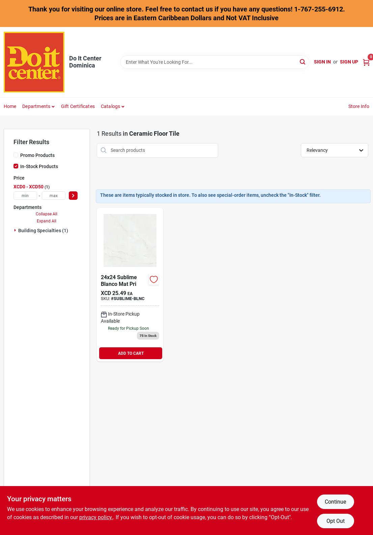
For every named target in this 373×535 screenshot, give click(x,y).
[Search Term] (214, 62)
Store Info (359, 106)
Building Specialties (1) (43, 230)
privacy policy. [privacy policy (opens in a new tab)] (96, 517)
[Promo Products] (15, 155)
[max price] (53, 195)
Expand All (46, 221)
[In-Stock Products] (15, 166)
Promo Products (37, 155)
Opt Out (335, 521)
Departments (36, 106)
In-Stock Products (39, 166)
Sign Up (349, 61)
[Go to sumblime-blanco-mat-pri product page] (130, 285)
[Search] (303, 61)
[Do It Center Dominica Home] (34, 62)
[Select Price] (73, 195)
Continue (335, 502)
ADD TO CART (131, 353)
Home (10, 106)
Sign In (322, 61)
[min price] (25, 195)
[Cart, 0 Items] (366, 61)
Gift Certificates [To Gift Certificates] (78, 106)
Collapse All (46, 214)
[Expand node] (16, 230)
